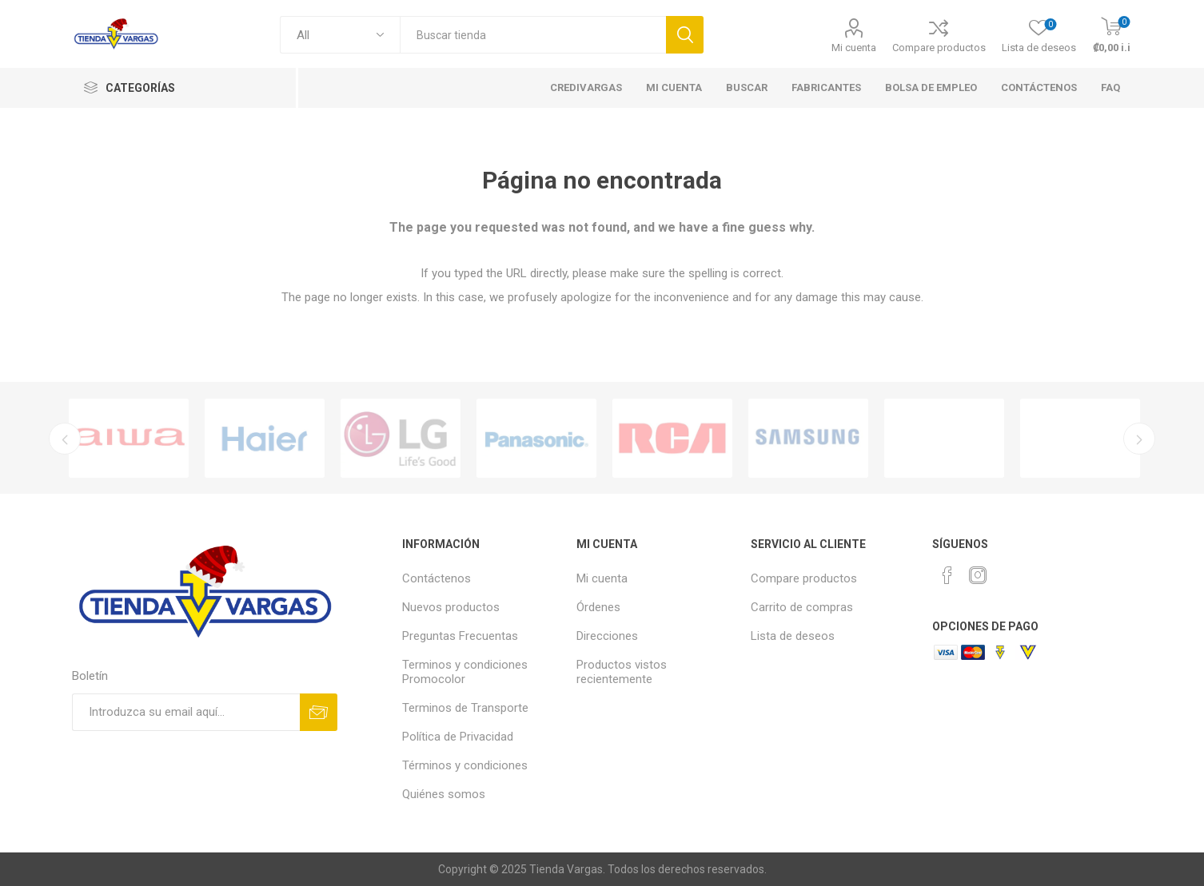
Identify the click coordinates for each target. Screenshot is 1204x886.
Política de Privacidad (457, 736)
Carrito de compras (802, 607)
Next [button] (1140, 439)
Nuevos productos (451, 607)
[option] (129, 438)
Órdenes (598, 607)
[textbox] (533, 35)
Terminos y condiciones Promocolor (465, 672)
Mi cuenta (853, 48)
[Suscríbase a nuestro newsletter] (185, 712)
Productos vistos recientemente (621, 672)
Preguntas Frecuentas (460, 636)
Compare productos (939, 48)
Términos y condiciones (465, 765)
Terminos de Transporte (465, 708)
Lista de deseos (793, 636)
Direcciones (607, 636)
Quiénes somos (443, 794)
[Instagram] (978, 575)
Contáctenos (436, 578)
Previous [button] (64, 439)
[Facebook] (947, 575)
